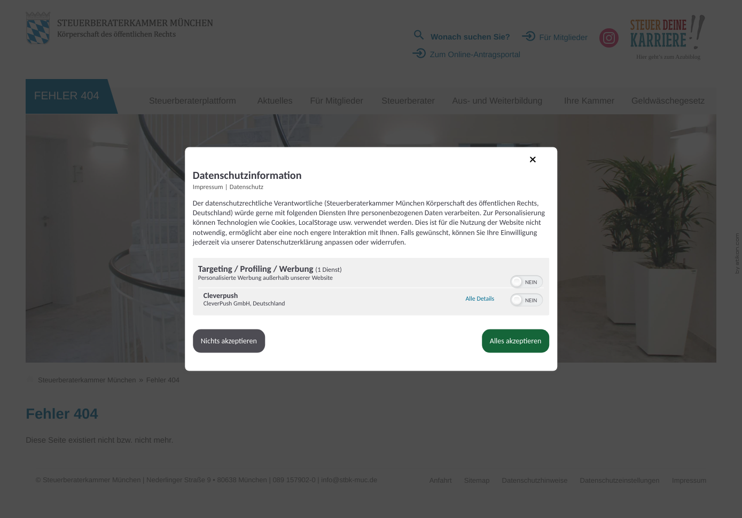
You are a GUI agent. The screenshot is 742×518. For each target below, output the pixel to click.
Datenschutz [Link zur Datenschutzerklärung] (286, 179)
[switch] (487, 291)
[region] (371, 299)
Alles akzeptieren (476, 352)
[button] (477, 292)
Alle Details (440, 310)
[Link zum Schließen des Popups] (500, 158)
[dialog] (371, 259)
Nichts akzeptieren (268, 352)
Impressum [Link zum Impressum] (247, 179)
